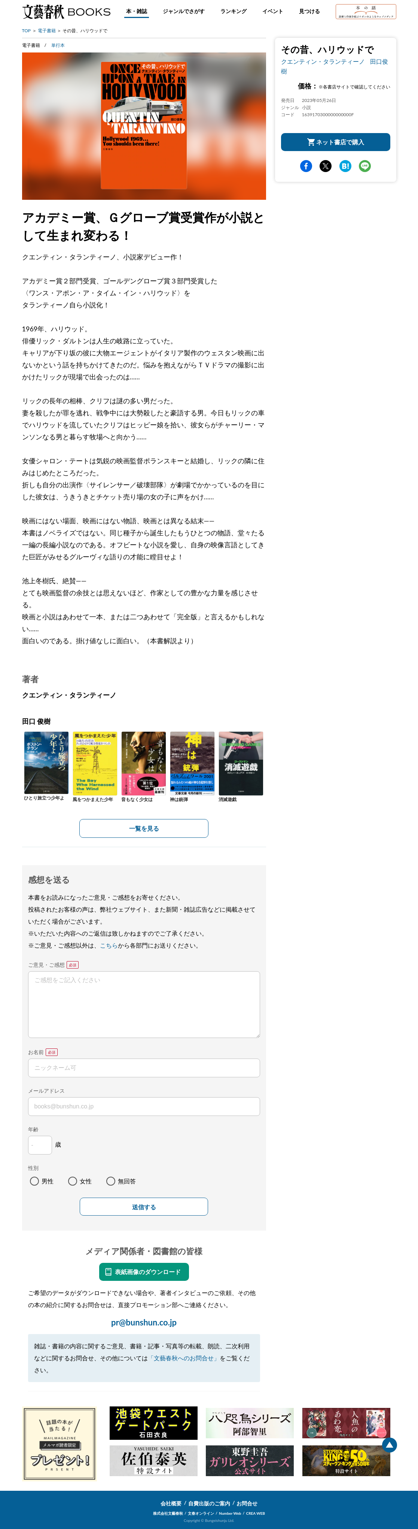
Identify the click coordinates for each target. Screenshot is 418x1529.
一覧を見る (144, 828)
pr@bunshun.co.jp (144, 1322)
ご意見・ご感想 (46, 964)
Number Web (230, 1513)
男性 (48, 1181)
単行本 (58, 45)
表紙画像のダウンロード (148, 1271)
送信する (144, 1207)
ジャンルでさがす (184, 11)
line (365, 166)
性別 (33, 1168)
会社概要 (171, 1503)
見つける (309, 11)
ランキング (233, 11)
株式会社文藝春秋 (168, 1513)
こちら (109, 945)
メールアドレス (46, 1090)
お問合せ (247, 1503)
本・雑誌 (136, 11)
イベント (272, 11)
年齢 (33, 1129)
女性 (86, 1181)
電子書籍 (47, 30)
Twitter (326, 166)
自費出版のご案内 (209, 1503)
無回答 (127, 1181)
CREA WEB (255, 1513)
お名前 (36, 1052)
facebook (306, 166)
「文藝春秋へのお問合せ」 (184, 1357)
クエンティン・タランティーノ (323, 61)
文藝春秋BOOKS (66, 11)
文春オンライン (201, 1513)
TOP (26, 30)
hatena (345, 166)
